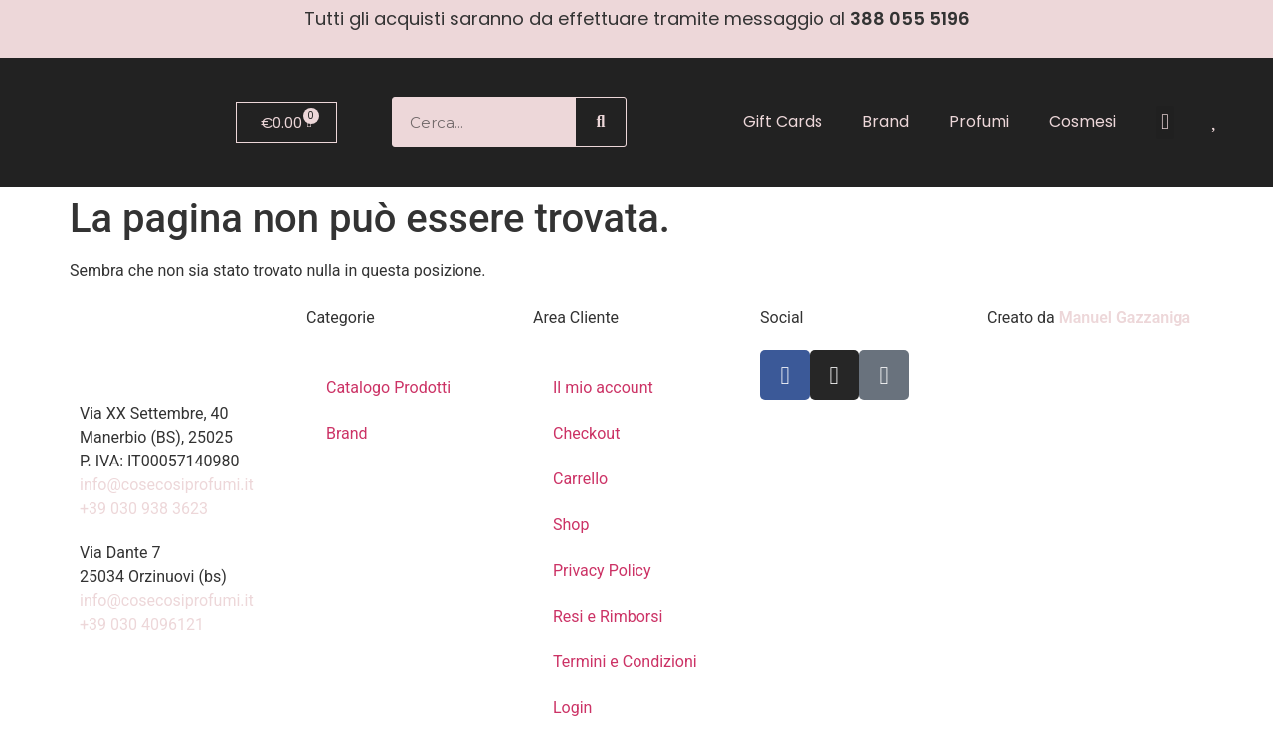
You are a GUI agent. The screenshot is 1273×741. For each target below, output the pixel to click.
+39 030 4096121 (142, 624)
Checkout (586, 433)
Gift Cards (782, 121)
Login (572, 707)
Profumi (979, 121)
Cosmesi (1082, 121)
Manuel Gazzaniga (1124, 317)
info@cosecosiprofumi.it (167, 484)
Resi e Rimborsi (607, 616)
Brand (885, 121)
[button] (1165, 122)
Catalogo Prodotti (388, 387)
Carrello (580, 478)
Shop (571, 524)
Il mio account (603, 387)
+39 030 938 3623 (144, 508)
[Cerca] (601, 122)
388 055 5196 (910, 18)
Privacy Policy (602, 570)
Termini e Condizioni (625, 661)
